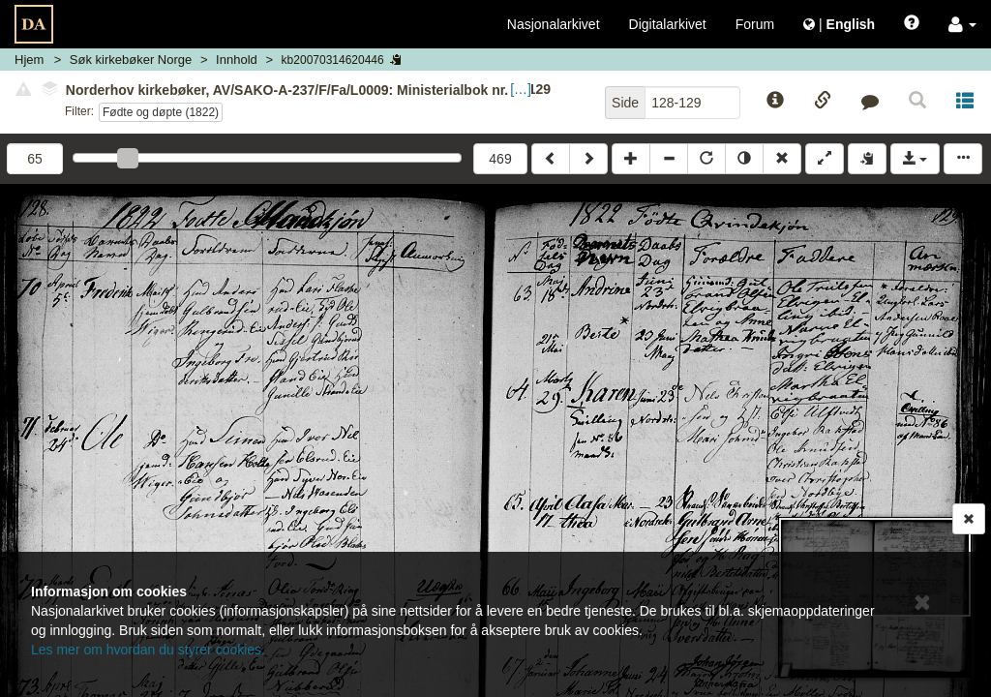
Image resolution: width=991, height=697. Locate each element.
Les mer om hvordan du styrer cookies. (148, 649)
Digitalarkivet (667, 24)
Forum (755, 24)
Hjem (29, 59)
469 (500, 159)
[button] (962, 24)
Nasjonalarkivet (553, 24)
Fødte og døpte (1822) (161, 112)
